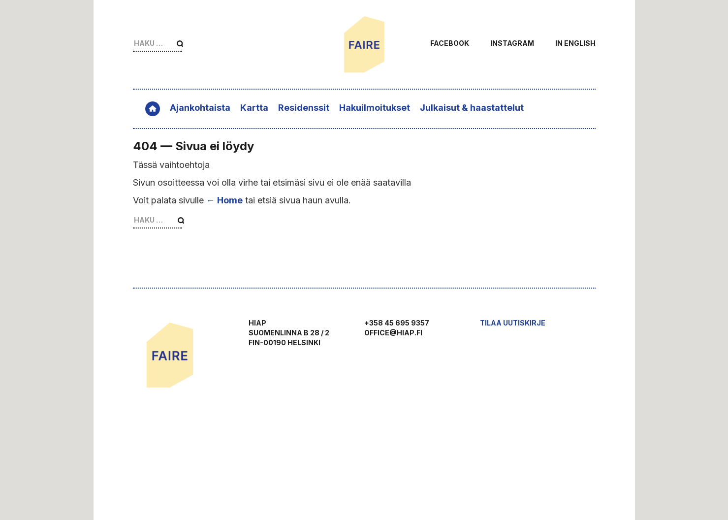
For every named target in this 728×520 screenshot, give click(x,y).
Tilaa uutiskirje (512, 323)
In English (575, 43)
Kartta (254, 107)
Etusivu (152, 108)
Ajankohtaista (200, 107)
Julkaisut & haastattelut (472, 107)
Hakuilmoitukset (374, 107)
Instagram (512, 43)
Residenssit (303, 107)
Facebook (449, 43)
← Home (224, 200)
